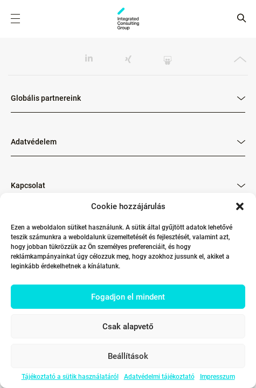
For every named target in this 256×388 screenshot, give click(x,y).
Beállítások (128, 356)
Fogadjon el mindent (128, 297)
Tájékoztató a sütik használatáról (70, 376)
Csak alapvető (128, 326)
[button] (239, 206)
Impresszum (217, 376)
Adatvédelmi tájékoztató (159, 376)
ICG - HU (128, 19)
